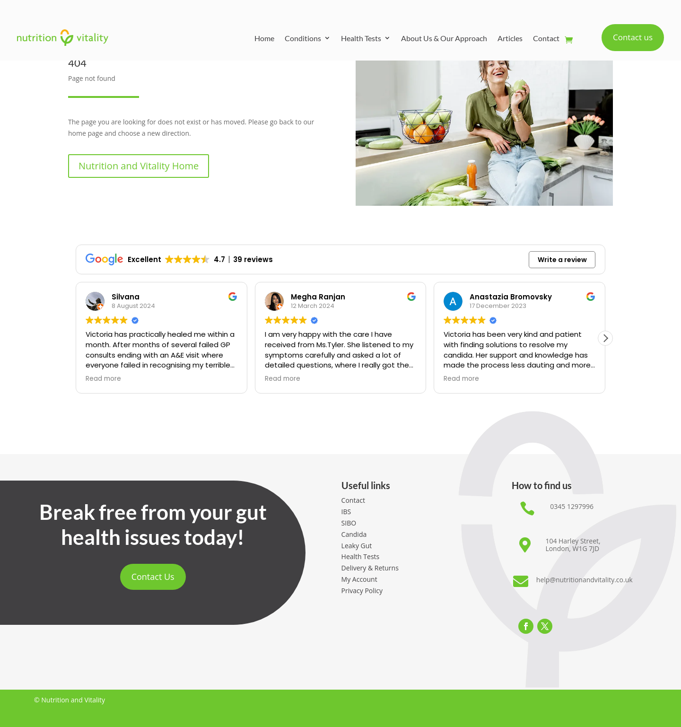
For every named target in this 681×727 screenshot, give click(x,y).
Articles (510, 38)
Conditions (303, 38)
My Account (359, 579)
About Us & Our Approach (444, 38)
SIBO (349, 522)
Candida (354, 534)
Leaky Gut (356, 545)
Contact (546, 38)
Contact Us (153, 576)
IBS (346, 511)
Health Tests (361, 38)
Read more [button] (103, 379)
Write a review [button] (562, 259)
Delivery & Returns (370, 567)
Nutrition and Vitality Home (139, 165)
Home (264, 38)
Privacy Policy (362, 590)
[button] (605, 338)
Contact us (633, 37)
